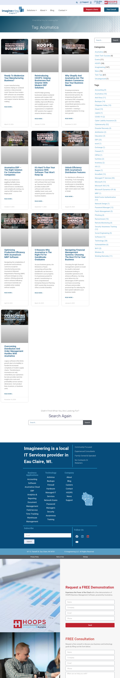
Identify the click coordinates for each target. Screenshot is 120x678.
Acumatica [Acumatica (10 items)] (101, 94)
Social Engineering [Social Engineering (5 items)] (103, 233)
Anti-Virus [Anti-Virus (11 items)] (100, 98)
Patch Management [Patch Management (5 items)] (104, 211)
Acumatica (99, 52)
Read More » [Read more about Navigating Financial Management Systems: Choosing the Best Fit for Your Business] (69, 297)
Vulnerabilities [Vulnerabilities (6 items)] (101, 245)
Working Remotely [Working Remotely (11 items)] (103, 256)
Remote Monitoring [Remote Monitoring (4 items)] (103, 223)
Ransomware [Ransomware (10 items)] (102, 219)
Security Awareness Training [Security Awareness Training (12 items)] (106, 228)
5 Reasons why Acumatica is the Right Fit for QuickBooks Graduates (43, 255)
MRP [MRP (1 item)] (98, 193)
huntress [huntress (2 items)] (99, 159)
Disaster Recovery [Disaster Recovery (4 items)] (103, 128)
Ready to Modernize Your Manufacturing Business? (14, 78)
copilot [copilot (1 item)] (99, 113)
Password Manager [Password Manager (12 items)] (104, 207)
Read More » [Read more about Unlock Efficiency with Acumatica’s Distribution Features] (69, 196)
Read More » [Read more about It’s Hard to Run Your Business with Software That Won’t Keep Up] (39, 201)
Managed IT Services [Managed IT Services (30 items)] (105, 178)
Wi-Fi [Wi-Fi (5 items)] (98, 248)
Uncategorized (100, 79)
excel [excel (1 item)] (98, 144)
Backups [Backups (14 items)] (100, 101)
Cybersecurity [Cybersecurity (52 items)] (102, 124)
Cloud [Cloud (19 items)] (99, 109)
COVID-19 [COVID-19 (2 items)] (100, 117)
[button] (77, 2)
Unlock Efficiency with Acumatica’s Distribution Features (75, 170)
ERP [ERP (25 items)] (98, 140)
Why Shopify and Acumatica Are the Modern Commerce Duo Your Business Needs (74, 80)
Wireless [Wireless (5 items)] (99, 252)
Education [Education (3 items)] (100, 136)
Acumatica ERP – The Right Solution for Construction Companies (13, 171)
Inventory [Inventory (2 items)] (100, 163)
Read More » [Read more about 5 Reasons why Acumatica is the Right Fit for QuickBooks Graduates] (39, 293)
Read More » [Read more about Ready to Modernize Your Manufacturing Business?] (8, 107)
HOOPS (98, 63)
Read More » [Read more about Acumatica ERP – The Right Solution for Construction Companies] (8, 199)
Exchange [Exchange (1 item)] (100, 147)
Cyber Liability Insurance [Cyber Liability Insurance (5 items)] (105, 121)
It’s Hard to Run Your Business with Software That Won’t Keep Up (45, 171)
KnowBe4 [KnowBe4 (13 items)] (100, 174)
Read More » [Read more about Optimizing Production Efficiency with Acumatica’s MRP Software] (8, 293)
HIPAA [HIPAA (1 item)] (98, 155)
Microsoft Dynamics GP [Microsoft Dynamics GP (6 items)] (105, 190)
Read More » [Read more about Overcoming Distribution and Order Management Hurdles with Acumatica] (8, 394)
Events (97, 60)
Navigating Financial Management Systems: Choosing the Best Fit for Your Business (75, 255)
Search (115, 40)
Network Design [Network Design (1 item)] (102, 204)
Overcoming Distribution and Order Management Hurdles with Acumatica (13, 351)
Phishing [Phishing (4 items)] (99, 215)
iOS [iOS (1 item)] (97, 167)
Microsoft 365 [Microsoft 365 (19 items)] (102, 186)
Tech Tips (98, 75)
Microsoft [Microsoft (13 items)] (100, 182)
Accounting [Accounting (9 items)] (100, 90)
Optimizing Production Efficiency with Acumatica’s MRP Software (14, 253)
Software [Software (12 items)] (100, 237)
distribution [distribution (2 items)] (100, 132)
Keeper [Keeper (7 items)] (99, 170)
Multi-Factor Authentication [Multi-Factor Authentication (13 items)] (105, 198)
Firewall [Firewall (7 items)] (99, 151)
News (97, 71)
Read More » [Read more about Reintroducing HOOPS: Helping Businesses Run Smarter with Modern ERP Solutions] (39, 118)
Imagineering (100, 67)
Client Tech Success (102, 56)
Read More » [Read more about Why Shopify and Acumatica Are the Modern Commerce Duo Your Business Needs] (69, 118)
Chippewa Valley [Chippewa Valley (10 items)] (103, 105)
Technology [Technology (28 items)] (101, 241)
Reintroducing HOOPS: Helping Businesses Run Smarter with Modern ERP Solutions (43, 81)
